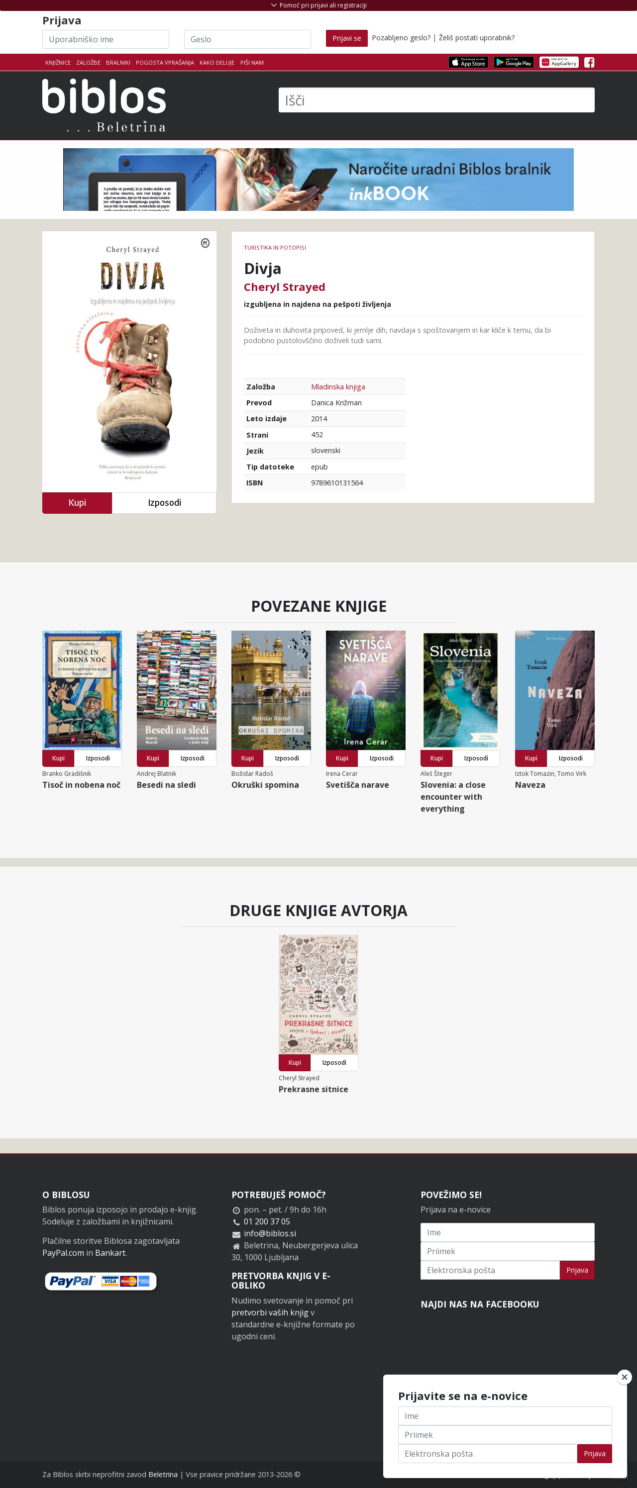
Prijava (577, 1270)
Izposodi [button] (164, 502)
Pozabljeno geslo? (401, 37)
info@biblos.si (270, 1233)
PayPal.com (63, 1252)
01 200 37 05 (267, 1221)
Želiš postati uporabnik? (477, 37)
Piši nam (252, 62)
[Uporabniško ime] (105, 39)
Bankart (110, 1252)
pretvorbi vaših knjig (270, 1312)
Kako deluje (217, 62)
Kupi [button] (77, 502)
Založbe (88, 62)
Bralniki (118, 62)
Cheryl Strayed (284, 286)
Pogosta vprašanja (165, 62)
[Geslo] (247, 39)
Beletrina (163, 1474)
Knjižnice (58, 62)
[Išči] (437, 100)
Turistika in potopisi (275, 247)
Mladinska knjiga (338, 386)
